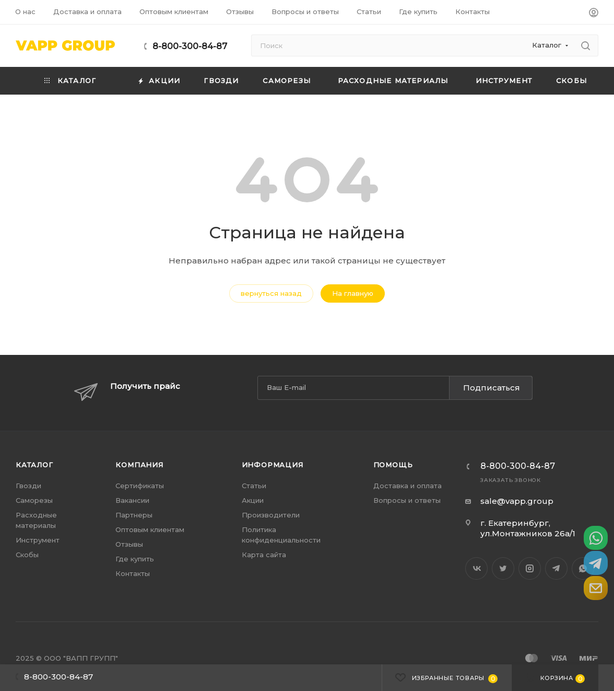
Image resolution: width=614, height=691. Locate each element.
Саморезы (34, 500)
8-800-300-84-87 (189, 46)
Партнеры (133, 515)
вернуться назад (271, 293)
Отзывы (129, 544)
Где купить (134, 559)
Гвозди (28, 485)
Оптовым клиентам (149, 529)
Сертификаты (139, 485)
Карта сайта (264, 554)
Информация (272, 464)
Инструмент (38, 540)
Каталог (34, 464)
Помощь (393, 464)
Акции (253, 500)
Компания (139, 464)
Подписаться (491, 388)
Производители (271, 515)
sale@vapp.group (516, 501)
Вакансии (132, 500)
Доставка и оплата (407, 485)
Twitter (503, 568)
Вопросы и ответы (407, 500)
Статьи (254, 485)
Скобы (27, 554)
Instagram (529, 568)
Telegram (556, 568)
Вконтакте (476, 568)
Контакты (132, 573)
